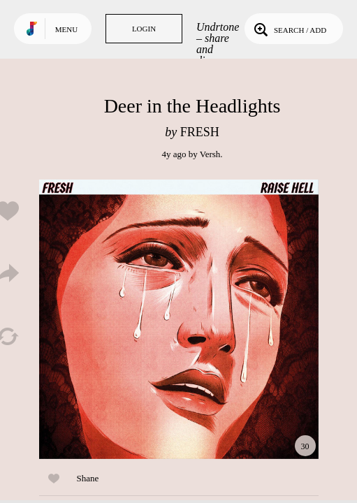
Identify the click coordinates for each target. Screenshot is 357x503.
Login (144, 28)
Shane (88, 478)
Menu (66, 29)
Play (179, 319)
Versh (210, 154)
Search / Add (289, 28)
